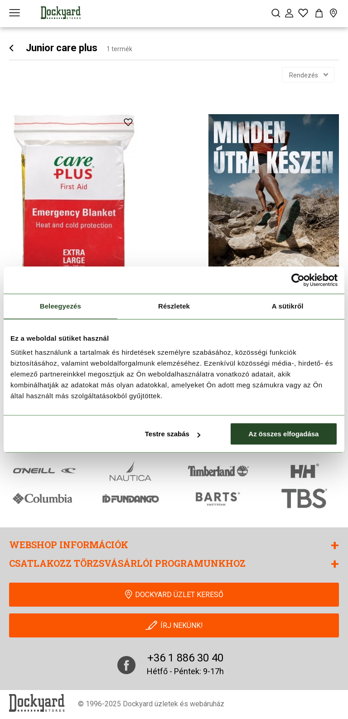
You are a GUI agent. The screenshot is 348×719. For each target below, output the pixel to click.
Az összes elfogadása (283, 434)
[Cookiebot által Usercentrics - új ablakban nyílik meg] (298, 280)
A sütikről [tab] (288, 306)
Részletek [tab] (174, 306)
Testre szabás (172, 434)
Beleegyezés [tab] (60, 306)
